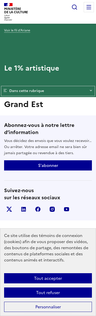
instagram (52, 209)
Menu (89, 7)
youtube (66, 209)
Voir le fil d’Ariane (17, 30)
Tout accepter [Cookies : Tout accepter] (48, 278)
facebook (38, 209)
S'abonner (48, 165)
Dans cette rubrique (48, 91)
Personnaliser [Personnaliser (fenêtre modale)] (48, 307)
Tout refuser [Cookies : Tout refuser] (48, 292)
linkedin (23, 209)
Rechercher (74, 7)
